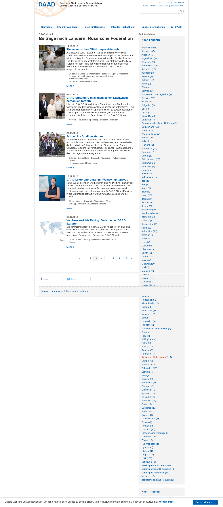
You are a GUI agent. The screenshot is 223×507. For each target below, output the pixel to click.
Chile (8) (146, 108)
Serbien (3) (147, 379)
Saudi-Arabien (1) (151, 364)
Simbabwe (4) (149, 382)
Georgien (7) (148, 152)
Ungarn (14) (148, 454)
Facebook (174, 292)
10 (125, 258)
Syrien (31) (147, 415)
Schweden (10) (149, 368)
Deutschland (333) (151, 127)
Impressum (57, 291)
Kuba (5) (146, 238)
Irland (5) (146, 188)
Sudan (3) (147, 404)
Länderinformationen (153, 27)
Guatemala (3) (149, 163)
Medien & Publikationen (159, 6)
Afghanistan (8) (149, 47)
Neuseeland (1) (149, 299)
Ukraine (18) (148, 451)
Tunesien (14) (149, 436)
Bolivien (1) (147, 91)
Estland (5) (147, 137)
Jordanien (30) (149, 209)
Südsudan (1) (148, 411)
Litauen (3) (147, 256)
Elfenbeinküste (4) (151, 134)
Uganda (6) (147, 447)
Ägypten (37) (148, 51)
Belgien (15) (148, 80)
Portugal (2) (148, 346)
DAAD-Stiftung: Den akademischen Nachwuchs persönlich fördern (98, 99)
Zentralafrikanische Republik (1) (158, 479)
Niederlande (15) (150, 303)
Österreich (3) (149, 321)
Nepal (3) (146, 296)
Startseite (46, 27)
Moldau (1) (147, 278)
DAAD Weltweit (178, 3)
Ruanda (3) (147, 350)
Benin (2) (146, 83)
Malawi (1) (147, 260)
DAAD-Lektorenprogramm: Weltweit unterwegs (97, 179)
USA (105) (147, 458)
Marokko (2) (148, 271)
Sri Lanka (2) (148, 397)
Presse (145, 6)
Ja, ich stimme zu (205, 502)
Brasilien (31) (148, 98)
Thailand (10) (148, 429)
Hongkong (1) (149, 170)
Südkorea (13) (149, 407)
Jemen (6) (147, 206)
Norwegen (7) (149, 314)
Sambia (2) (147, 361)
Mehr (69, 85)
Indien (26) (147, 173)
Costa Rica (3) (149, 116)
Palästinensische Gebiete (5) (156, 328)
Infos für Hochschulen (123, 27)
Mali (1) (145, 267)
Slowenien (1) (149, 389)
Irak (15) (146, 180)
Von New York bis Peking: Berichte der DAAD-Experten (97, 222)
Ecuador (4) (148, 130)
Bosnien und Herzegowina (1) (157, 94)
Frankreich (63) (149, 148)
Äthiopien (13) (149, 69)
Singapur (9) (148, 386)
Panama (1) (148, 332)
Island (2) (146, 191)
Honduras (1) (148, 166)
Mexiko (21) (148, 274)
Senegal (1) (148, 375)
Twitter (180, 292)
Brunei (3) (147, 101)
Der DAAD (176, 27)
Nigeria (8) (147, 307)
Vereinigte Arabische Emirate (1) (158, 465)
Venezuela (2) (149, 461)
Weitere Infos (166, 501)
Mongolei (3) (148, 281)
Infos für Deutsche (94, 27)
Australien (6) (148, 72)
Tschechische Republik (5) (155, 433)
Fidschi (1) (147, 141)
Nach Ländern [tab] (161, 40)
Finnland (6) (148, 144)
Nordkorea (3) (149, 310)
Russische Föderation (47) (155, 357)
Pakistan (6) (148, 325)
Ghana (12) (147, 155)
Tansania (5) (148, 425)
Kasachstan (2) (149, 224)
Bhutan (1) (147, 87)
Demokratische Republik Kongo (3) (159, 123)
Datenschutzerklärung (77, 291)
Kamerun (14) (149, 216)
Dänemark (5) (149, 119)
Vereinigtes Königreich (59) (155, 472)
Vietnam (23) (148, 476)
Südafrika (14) (149, 400)
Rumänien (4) (149, 353)
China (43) (147, 112)
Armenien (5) (148, 62)
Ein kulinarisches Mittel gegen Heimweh (93, 49)
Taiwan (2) (147, 422)
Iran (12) (146, 184)
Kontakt (45, 291)
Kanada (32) (148, 220)
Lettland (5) (147, 245)
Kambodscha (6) (150, 213)
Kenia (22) (147, 227)
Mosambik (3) (149, 285)
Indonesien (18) (150, 177)
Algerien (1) (148, 54)
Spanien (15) (148, 393)
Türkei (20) (147, 440)
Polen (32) (147, 343)
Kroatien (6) (148, 235)
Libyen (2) (147, 253)
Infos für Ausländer (67, 27)
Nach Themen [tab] (161, 491)
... (108, 258)
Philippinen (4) (149, 339)
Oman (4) (146, 317)
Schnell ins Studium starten (85, 136)
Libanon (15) (148, 249)
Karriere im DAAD (177, 6)
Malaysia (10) (148, 263)
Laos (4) (146, 242)
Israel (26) (147, 195)
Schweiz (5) (148, 371)
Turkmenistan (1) (150, 443)
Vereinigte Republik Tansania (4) (158, 469)
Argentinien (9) (149, 58)
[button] (51, 279)
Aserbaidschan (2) (151, 65)
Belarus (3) (147, 76)
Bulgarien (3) (148, 105)
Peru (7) (146, 335)
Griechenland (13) (151, 159)
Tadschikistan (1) (150, 418)
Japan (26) (147, 202)
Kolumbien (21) (149, 231)
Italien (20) (147, 199)
